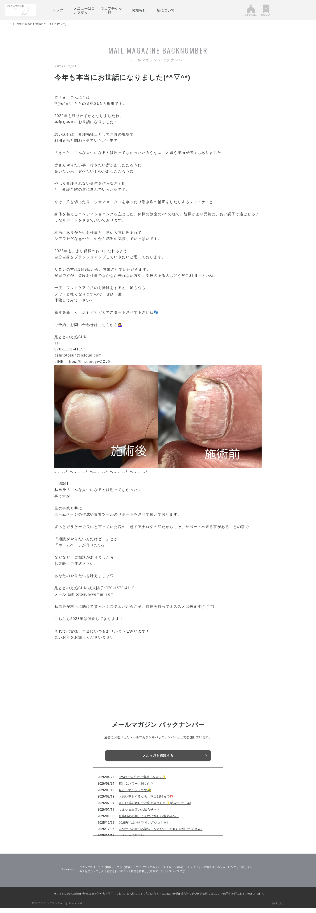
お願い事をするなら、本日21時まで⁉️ (146, 801)
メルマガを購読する (158, 756)
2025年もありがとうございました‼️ (143, 827)
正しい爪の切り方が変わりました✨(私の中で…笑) (155, 808)
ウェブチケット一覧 (111, 10)
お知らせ (139, 10)
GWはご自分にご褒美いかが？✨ (142, 782)
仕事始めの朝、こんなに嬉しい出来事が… (149, 821)
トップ (57, 10)
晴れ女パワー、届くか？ (136, 788)
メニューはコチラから (84, 10)
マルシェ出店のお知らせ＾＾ (139, 814)
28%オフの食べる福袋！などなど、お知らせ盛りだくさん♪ (160, 834)
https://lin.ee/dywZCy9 (88, 362)
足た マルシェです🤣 (135, 795)
